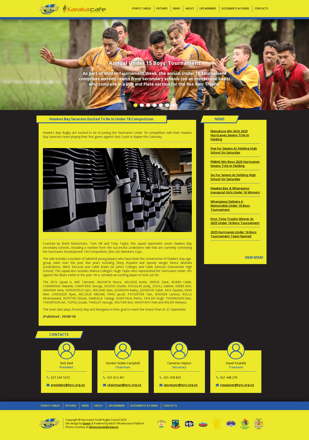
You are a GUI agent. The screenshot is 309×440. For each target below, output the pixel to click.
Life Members (208, 8)
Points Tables (141, 8)
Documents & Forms (235, 8)
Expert (87, 423)
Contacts (261, 8)
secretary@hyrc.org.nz (181, 385)
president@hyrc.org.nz (68, 385)
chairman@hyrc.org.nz (124, 385)
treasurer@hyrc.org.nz (237, 385)
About (189, 8)
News (176, 8)
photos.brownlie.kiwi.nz (103, 427)
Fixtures (162, 8)
